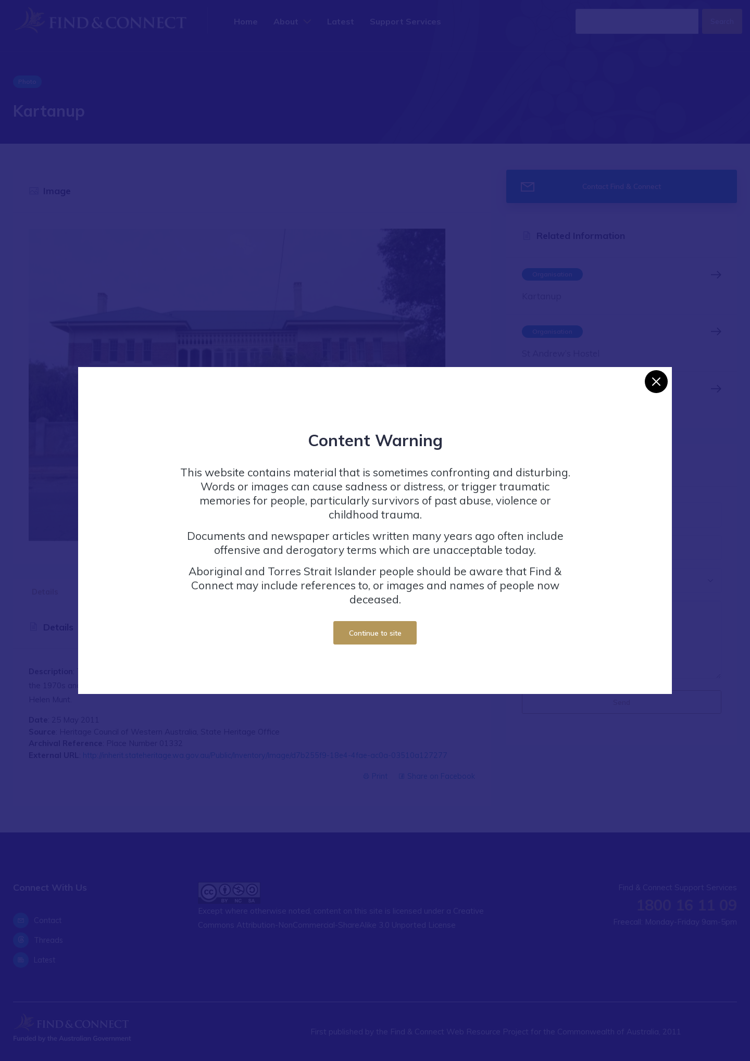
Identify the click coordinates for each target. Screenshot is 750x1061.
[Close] (656, 381)
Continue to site (375, 632)
